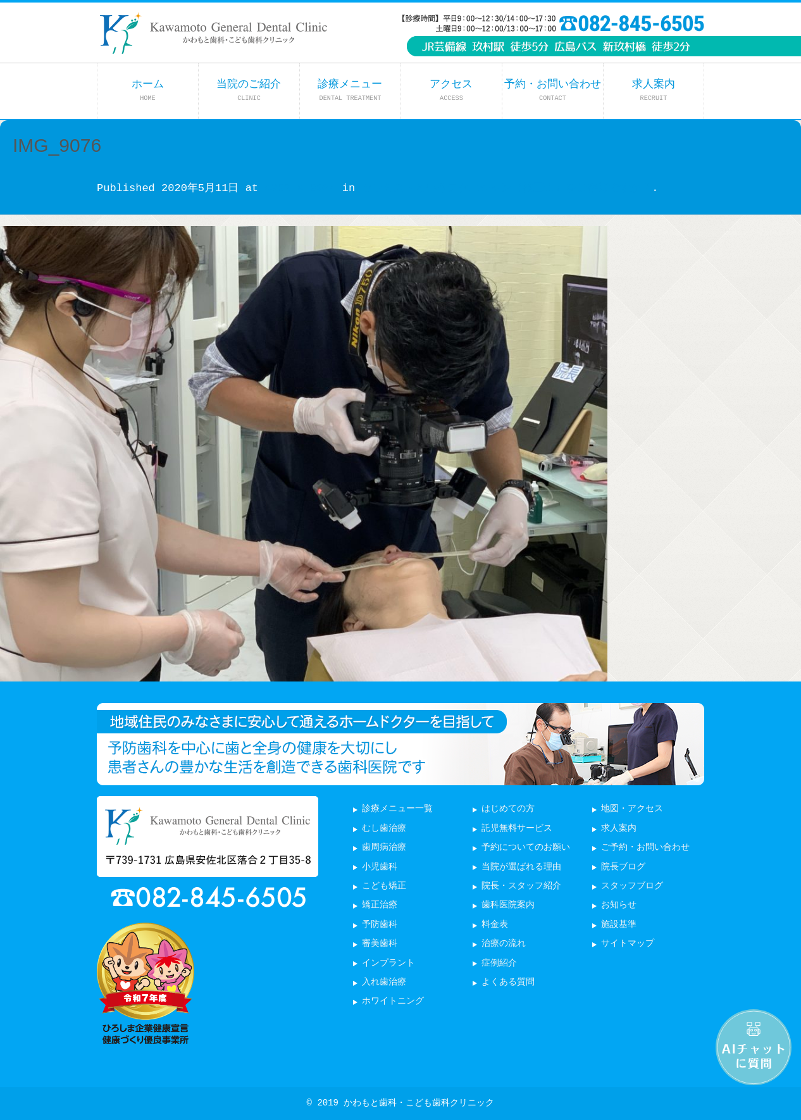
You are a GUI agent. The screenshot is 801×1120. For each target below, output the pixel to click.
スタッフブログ (632, 886)
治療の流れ (503, 944)
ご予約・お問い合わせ (645, 848)
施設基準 (618, 925)
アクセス (451, 90)
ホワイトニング (393, 1001)
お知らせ (618, 905)
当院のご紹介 (248, 90)
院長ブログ (623, 867)
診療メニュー (350, 90)
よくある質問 (508, 982)
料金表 (494, 925)
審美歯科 (379, 944)
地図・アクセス (632, 809)
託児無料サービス (516, 829)
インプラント (388, 963)
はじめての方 (508, 809)
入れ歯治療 (384, 982)
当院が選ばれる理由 (521, 867)
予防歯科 (379, 925)
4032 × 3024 (299, 188)
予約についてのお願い (525, 848)
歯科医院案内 (508, 905)
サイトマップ (627, 944)
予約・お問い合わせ (552, 90)
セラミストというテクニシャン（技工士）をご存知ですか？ (506, 188)
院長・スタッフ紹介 (521, 886)
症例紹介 (499, 963)
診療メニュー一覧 (397, 809)
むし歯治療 (384, 829)
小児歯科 (379, 867)
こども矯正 (384, 886)
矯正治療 (379, 905)
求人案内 (653, 90)
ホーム (148, 90)
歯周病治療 (384, 848)
